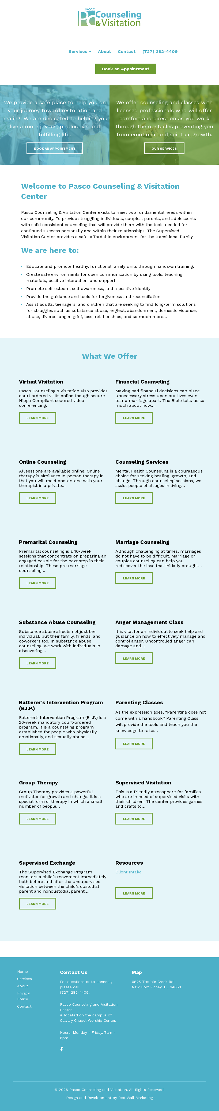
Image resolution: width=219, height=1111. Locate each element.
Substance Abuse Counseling (57, 622)
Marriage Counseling (142, 542)
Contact (127, 51)
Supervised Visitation (143, 782)
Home (22, 971)
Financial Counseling (142, 381)
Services (80, 51)
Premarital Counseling (48, 542)
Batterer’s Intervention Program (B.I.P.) (61, 705)
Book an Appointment (125, 68)
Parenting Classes (139, 702)
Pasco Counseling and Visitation (98, 1089)
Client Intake (128, 871)
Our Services (164, 148)
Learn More (38, 418)
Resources (129, 863)
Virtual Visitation (41, 381)
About (104, 51)
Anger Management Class (149, 622)
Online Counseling (42, 462)
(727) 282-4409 (160, 51)
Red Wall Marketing (135, 1097)
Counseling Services (141, 462)
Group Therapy (38, 782)
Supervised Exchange (47, 863)
